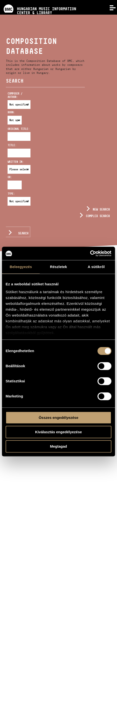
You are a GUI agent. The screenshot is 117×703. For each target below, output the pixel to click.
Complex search (98, 216)
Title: (12, 145)
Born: (11, 112)
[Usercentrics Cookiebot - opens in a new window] (90, 253)
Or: (10, 177)
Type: (11, 193)
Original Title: (18, 129)
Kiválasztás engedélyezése (58, 432)
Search (23, 233)
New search (101, 209)
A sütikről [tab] (96, 267)
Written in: (16, 162)
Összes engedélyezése (58, 417)
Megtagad (58, 446)
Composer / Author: (15, 95)
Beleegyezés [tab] (21, 267)
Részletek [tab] (58, 267)
